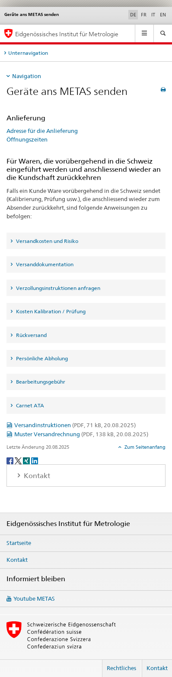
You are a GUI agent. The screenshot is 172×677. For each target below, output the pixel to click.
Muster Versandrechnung (81, 434)
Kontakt (17, 559)
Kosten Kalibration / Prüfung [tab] (50, 311)
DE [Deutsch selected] (133, 15)
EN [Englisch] (163, 15)
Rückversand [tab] (31, 335)
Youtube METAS (34, 598)
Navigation (26, 75)
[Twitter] (19, 460)
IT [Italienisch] (153, 15)
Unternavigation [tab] (28, 53)
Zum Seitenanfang (144, 447)
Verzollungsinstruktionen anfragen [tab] (57, 288)
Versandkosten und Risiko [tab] (46, 241)
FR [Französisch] (144, 15)
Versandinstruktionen (75, 425)
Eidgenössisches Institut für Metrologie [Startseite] (66, 34)
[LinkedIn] (34, 460)
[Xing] (27, 460)
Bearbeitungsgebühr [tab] (40, 381)
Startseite (18, 542)
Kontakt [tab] (36, 476)
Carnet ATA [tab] (29, 405)
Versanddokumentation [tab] (44, 264)
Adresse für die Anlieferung (42, 130)
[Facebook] (10, 460)
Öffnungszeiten (27, 139)
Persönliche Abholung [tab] (41, 358)
